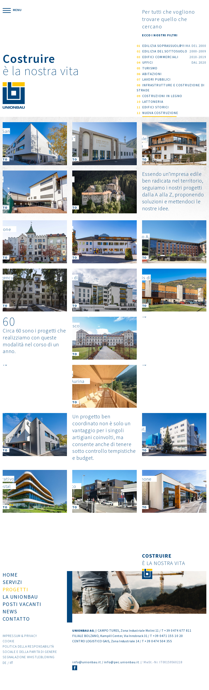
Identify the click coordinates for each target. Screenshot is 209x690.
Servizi (12, 587)
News (10, 617)
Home (10, 580)
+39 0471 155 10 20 (168, 641)
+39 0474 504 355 (158, 647)
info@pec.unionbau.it (121, 668)
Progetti (15, 594)
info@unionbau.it (86, 668)
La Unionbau (20, 602)
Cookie (9, 647)
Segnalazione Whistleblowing (29, 662)
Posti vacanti (22, 609)
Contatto (16, 624)
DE (5, 668)
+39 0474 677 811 (177, 636)
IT (11, 668)
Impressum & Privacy (20, 641)
